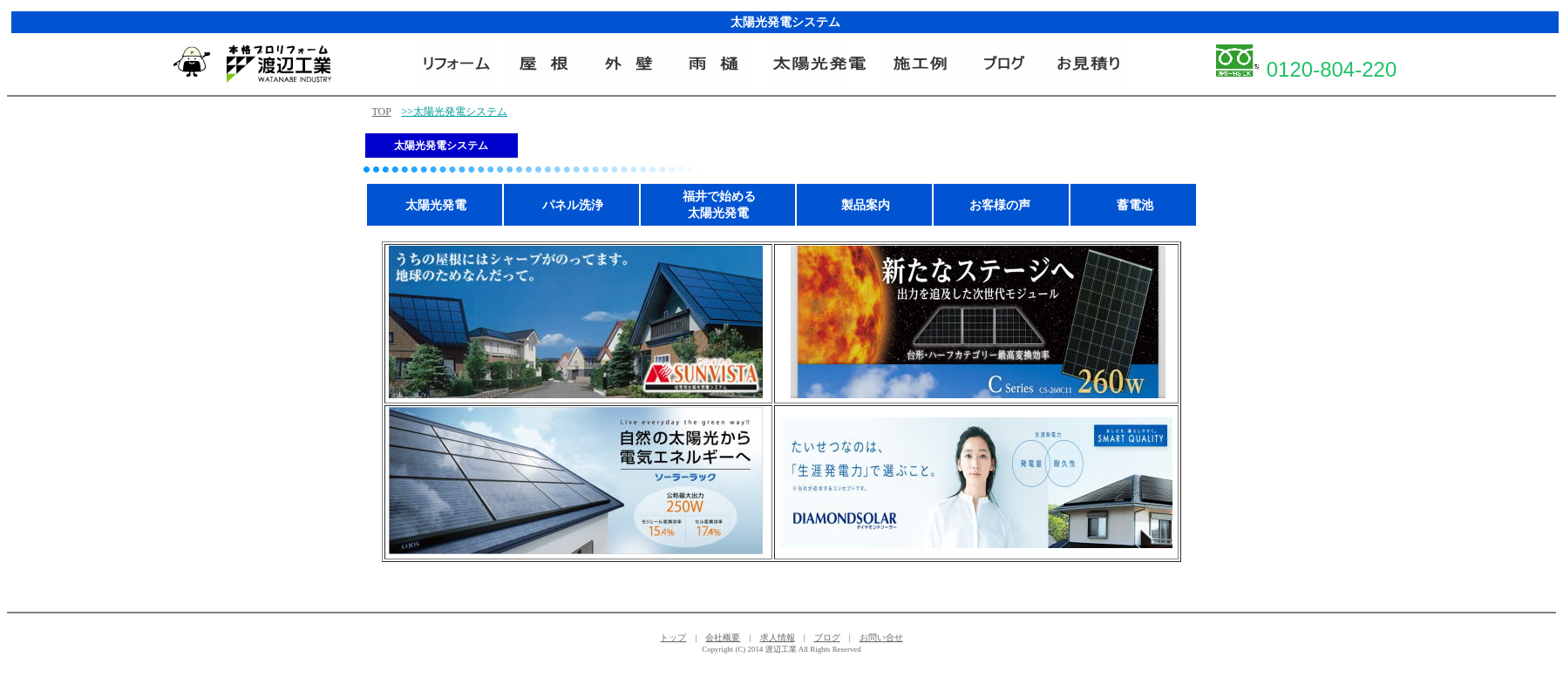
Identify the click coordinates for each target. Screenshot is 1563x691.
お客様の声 (999, 205)
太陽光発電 (435, 205)
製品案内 (865, 205)
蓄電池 (1135, 205)
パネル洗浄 (572, 205)
